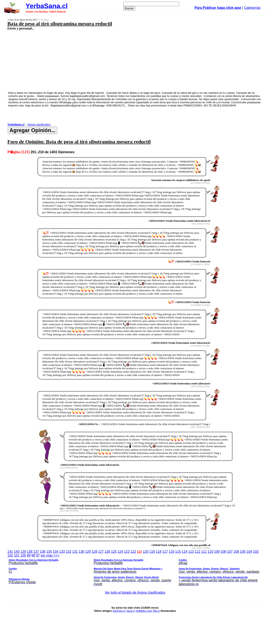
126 (107, 551)
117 (165, 551)
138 (29, 551)
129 (88, 551)
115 (178, 551)
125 (114, 551)
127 (101, 551)
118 (158, 551)
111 (204, 551)
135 (49, 551)
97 (38, 555)
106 (236, 551)
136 (43, 551)
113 (191, 551)
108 (223, 551)
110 (210, 551)
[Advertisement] (111, 60)
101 (17, 555)
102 (10, 555)
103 (256, 551)
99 (29, 555)
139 (23, 551)
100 (23, 555)
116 (171, 551)
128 (94, 551)
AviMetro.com (143, 610)
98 (33, 555)
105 (243, 551)
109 (217, 551)
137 (36, 551)
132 (68, 551)
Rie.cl (156, 610)
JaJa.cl (130, 610)
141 (10, 551)
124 (120, 551)
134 (55, 551)
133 (62, 551)
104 (249, 551)
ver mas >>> (135, 570)
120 (145, 551)
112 (197, 551)
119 (152, 551)
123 (127, 551)
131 (75, 551)
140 (17, 551)
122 (133, 551)
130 (81, 551)
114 (184, 551)
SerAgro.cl (119, 610)
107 (230, 551)
